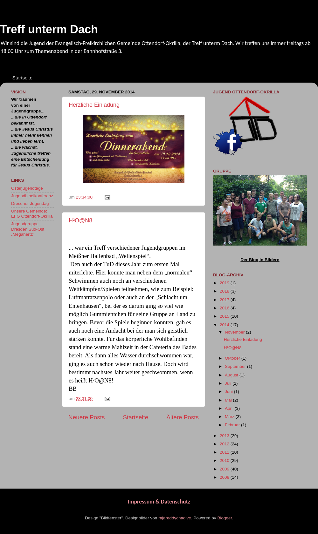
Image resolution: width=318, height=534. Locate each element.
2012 (225, 444)
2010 (225, 460)
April (230, 408)
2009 (225, 469)
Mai (229, 400)
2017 (225, 299)
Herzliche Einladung (94, 105)
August (232, 375)
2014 (225, 324)
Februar (233, 424)
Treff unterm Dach (49, 29)
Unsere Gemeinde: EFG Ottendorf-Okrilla (32, 214)
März (230, 416)
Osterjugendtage (27, 188)
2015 (225, 316)
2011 (225, 452)
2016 (225, 308)
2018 (225, 291)
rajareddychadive (174, 518)
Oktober (233, 358)
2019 (225, 283)
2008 (225, 477)
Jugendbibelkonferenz (32, 195)
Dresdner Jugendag (30, 203)
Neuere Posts (86, 417)
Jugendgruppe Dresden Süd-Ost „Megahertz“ (27, 228)
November (235, 332)
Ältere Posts (182, 417)
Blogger (224, 518)
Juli (228, 383)
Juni (229, 391)
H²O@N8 (80, 220)
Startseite (22, 77)
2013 (225, 435)
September (236, 366)
